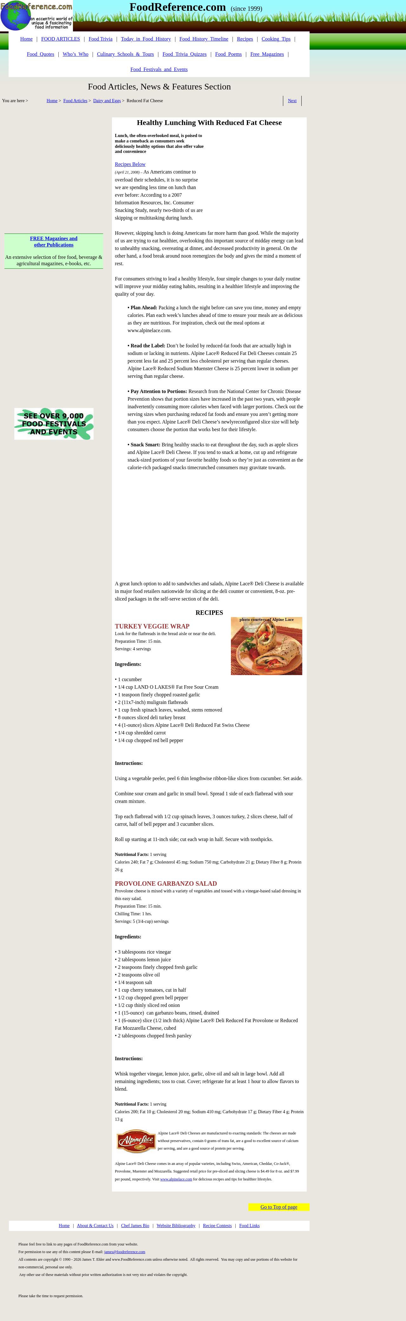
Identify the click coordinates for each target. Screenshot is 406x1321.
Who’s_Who (75, 54)
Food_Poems (228, 54)
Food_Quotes (40, 54)
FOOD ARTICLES (60, 39)
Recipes (245, 39)
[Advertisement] (54, 161)
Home (52, 100)
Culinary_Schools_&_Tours (125, 54)
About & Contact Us (95, 1225)
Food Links (249, 1225)
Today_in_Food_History (146, 39)
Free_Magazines (267, 54)
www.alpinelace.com (176, 1179)
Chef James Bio (135, 1225)
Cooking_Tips (276, 39)
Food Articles (75, 100)
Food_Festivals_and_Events (158, 69)
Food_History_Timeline (204, 39)
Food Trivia (100, 39)
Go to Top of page (279, 1207)
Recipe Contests (217, 1225)
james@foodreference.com (124, 1252)
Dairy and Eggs (107, 100)
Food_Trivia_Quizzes (184, 54)
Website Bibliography (176, 1225)
